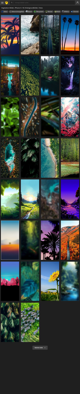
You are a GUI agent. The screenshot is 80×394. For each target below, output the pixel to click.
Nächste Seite (40, 347)
